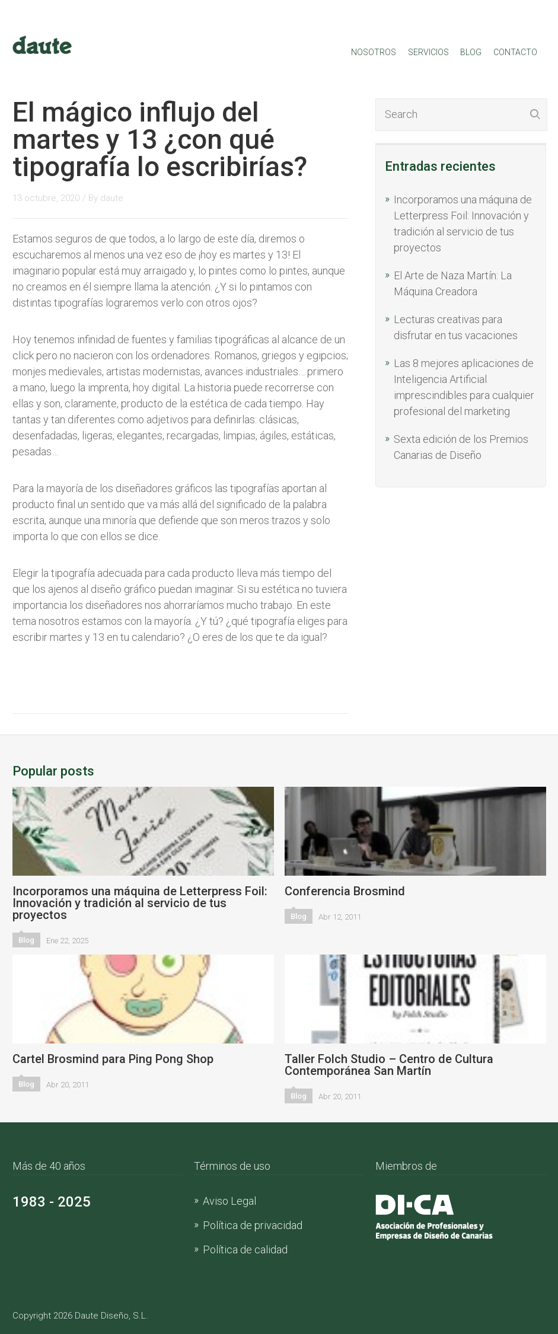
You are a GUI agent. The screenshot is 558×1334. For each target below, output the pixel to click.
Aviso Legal (229, 1201)
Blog (471, 52)
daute (111, 198)
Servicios (428, 52)
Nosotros (373, 52)
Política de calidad (245, 1249)
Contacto (515, 52)
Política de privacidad (252, 1225)
